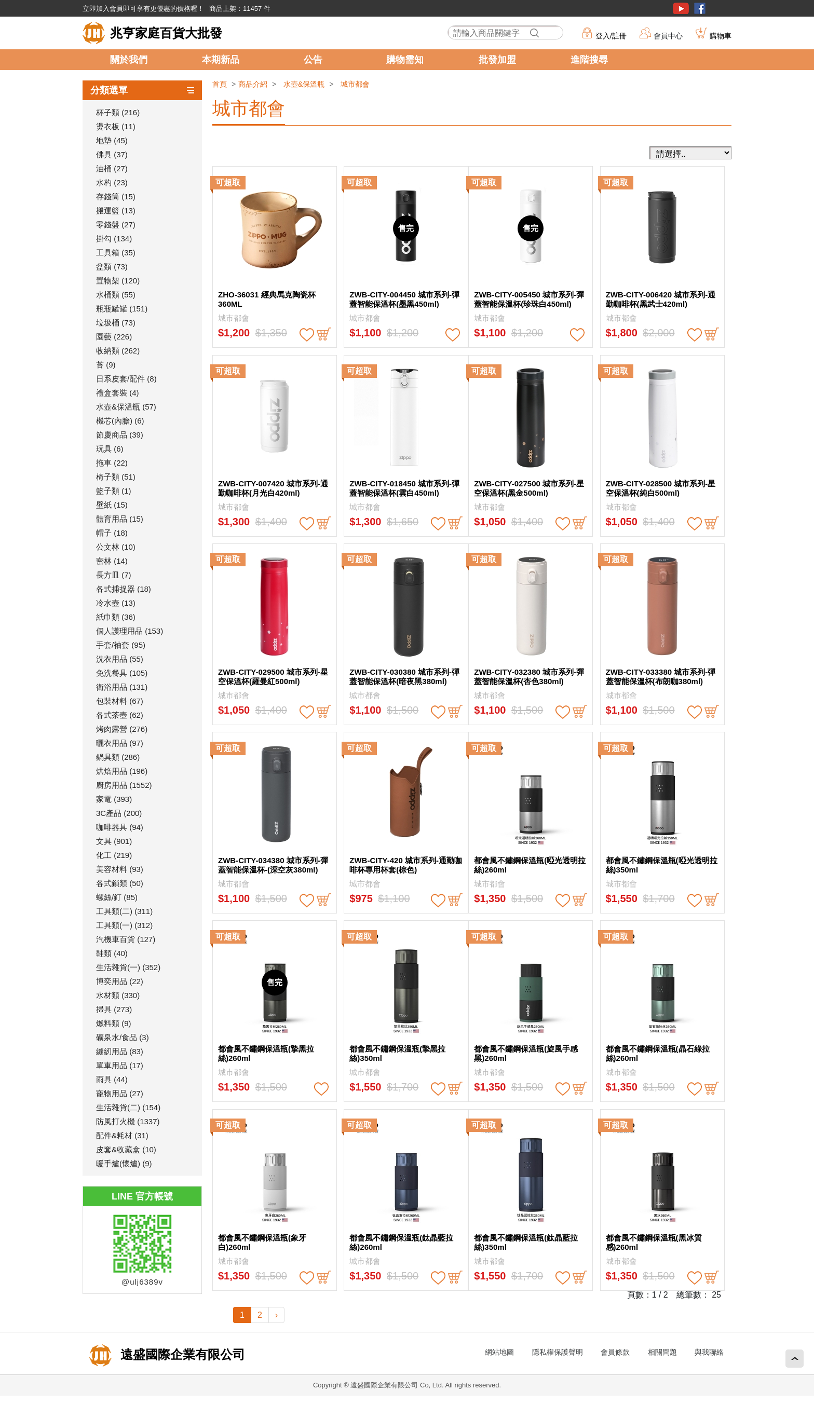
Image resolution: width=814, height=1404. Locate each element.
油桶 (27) (112, 168)
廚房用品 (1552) (124, 785)
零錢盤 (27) (115, 224)
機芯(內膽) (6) (120, 420)
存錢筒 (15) (115, 196)
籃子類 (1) (113, 490)
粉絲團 (700, 8)
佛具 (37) (112, 154)
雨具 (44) (112, 1079)
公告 (313, 59)
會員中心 (668, 36)
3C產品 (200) (119, 813)
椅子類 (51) (115, 476)
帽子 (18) (112, 532)
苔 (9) (106, 364)
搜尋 (534, 33)
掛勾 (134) (114, 238)
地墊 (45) (112, 140)
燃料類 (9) (113, 1023)
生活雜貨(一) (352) (128, 967)
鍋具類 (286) (118, 757)
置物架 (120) (118, 280)
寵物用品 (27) (119, 1093)
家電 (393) (114, 799)
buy (324, 335)
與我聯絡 (709, 1352)
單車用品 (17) (119, 1065)
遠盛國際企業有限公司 (181, 1354)
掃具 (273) (114, 1009)
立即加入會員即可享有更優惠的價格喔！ (143, 8)
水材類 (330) (118, 995)
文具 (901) (114, 841)
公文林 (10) (115, 546)
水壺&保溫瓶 (303, 84)
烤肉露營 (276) (121, 729)
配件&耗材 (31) (122, 1135)
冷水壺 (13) (115, 602)
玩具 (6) (110, 448)
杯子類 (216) (118, 112)
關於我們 (128, 59)
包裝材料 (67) (119, 701)
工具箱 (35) (115, 252)
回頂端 (794, 1359)
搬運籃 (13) (115, 210)
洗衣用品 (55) (119, 659)
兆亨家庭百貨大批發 (166, 33)
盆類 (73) (112, 266)
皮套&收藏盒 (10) (126, 1149)
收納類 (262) (118, 350)
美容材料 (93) (119, 869)
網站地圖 (499, 1352)
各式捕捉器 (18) (123, 588)
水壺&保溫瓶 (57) (126, 406)
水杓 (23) (112, 182)
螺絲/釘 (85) (117, 897)
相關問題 (662, 1352)
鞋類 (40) (112, 953)
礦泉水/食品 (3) (122, 1037)
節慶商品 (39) (119, 434)
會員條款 (615, 1352)
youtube (681, 8)
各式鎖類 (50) (119, 883)
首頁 (219, 84)
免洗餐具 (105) (121, 673)
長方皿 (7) (113, 574)
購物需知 (405, 59)
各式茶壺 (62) (119, 715)
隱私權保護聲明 (557, 1352)
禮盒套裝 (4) (117, 392)
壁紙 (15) (112, 504)
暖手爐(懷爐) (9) (124, 1163)
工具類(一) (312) (124, 925)
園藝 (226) (114, 336)
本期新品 (220, 59)
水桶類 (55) (115, 294)
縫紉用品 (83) (119, 1051)
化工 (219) (114, 855)
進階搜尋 (589, 59)
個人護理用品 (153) (129, 630)
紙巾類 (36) (115, 616)
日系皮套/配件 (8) (126, 378)
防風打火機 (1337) (128, 1121)
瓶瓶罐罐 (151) (121, 308)
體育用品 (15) (119, 518)
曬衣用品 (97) (119, 743)
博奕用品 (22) (119, 981)
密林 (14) (112, 560)
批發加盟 (497, 59)
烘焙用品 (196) (121, 771)
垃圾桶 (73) (115, 322)
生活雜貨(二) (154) (128, 1107)
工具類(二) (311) (124, 911)
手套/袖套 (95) (120, 644)
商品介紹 (252, 84)
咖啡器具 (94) (119, 827)
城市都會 (355, 84)
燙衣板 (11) (115, 126)
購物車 (720, 36)
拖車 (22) (112, 462)
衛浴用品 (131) (121, 687)
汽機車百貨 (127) (125, 939)
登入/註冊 (611, 36)
